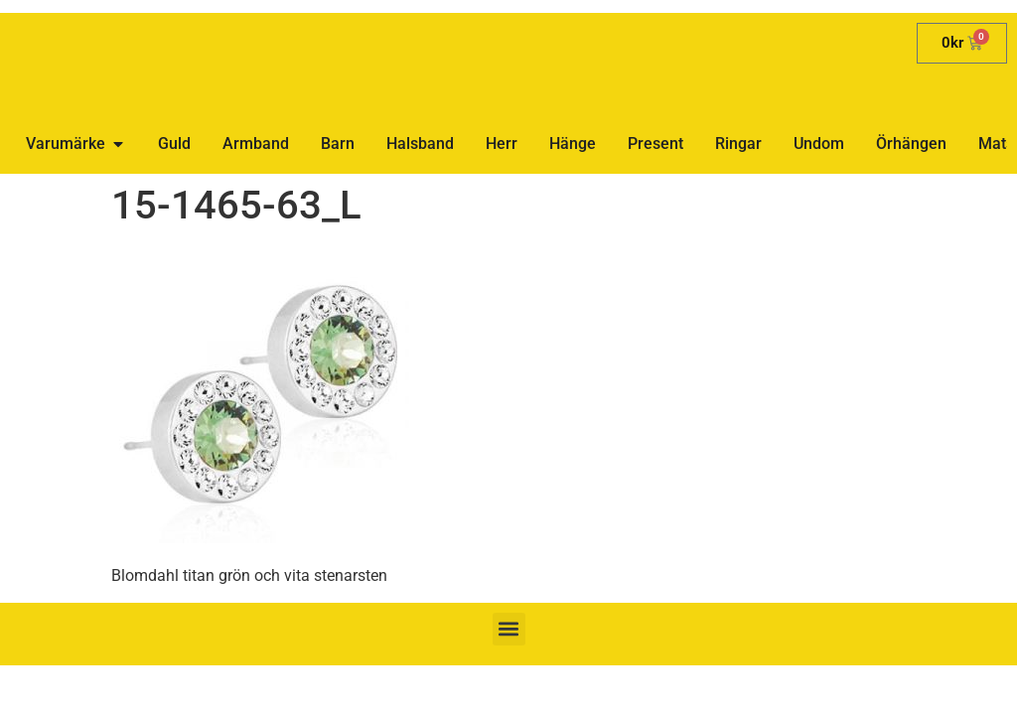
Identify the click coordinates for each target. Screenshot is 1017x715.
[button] (509, 629)
